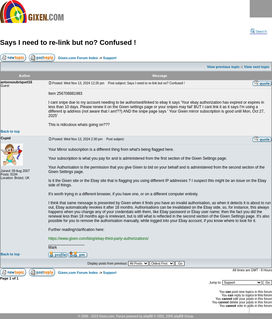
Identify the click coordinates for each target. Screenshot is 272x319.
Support (109, 58)
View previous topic (223, 67)
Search (259, 31)
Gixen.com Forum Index (78, 58)
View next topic (256, 67)
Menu (261, 8)
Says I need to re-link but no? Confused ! (68, 42)
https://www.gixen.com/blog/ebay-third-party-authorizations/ (98, 238)
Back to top (10, 131)
